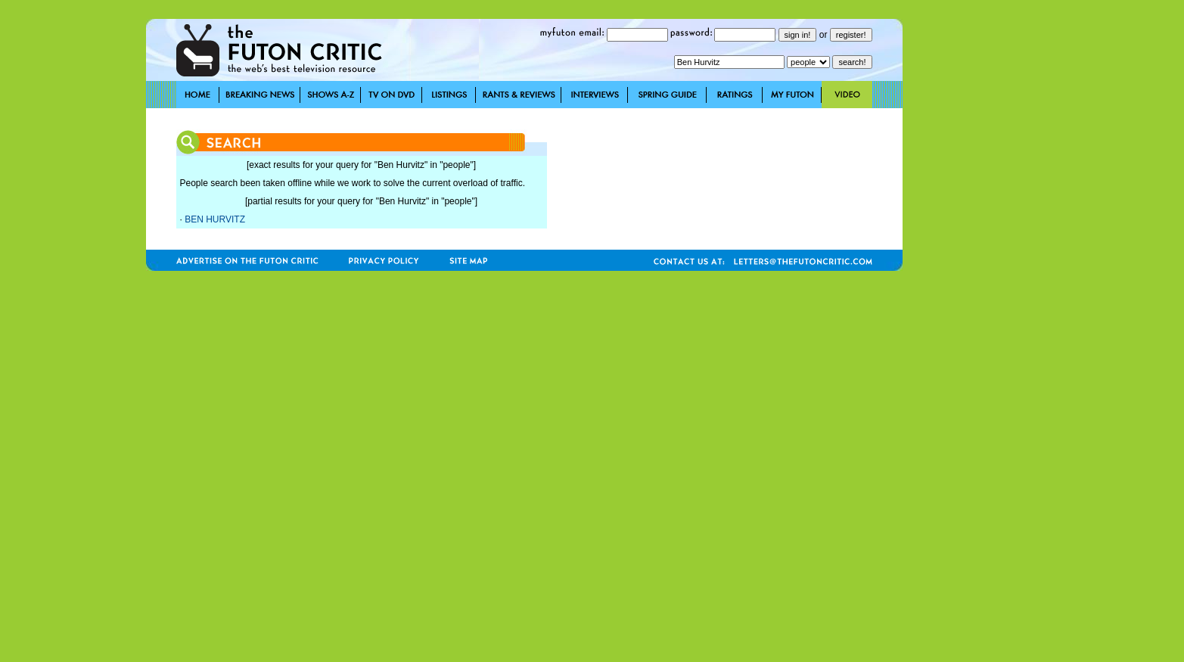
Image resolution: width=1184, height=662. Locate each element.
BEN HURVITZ (215, 219)
